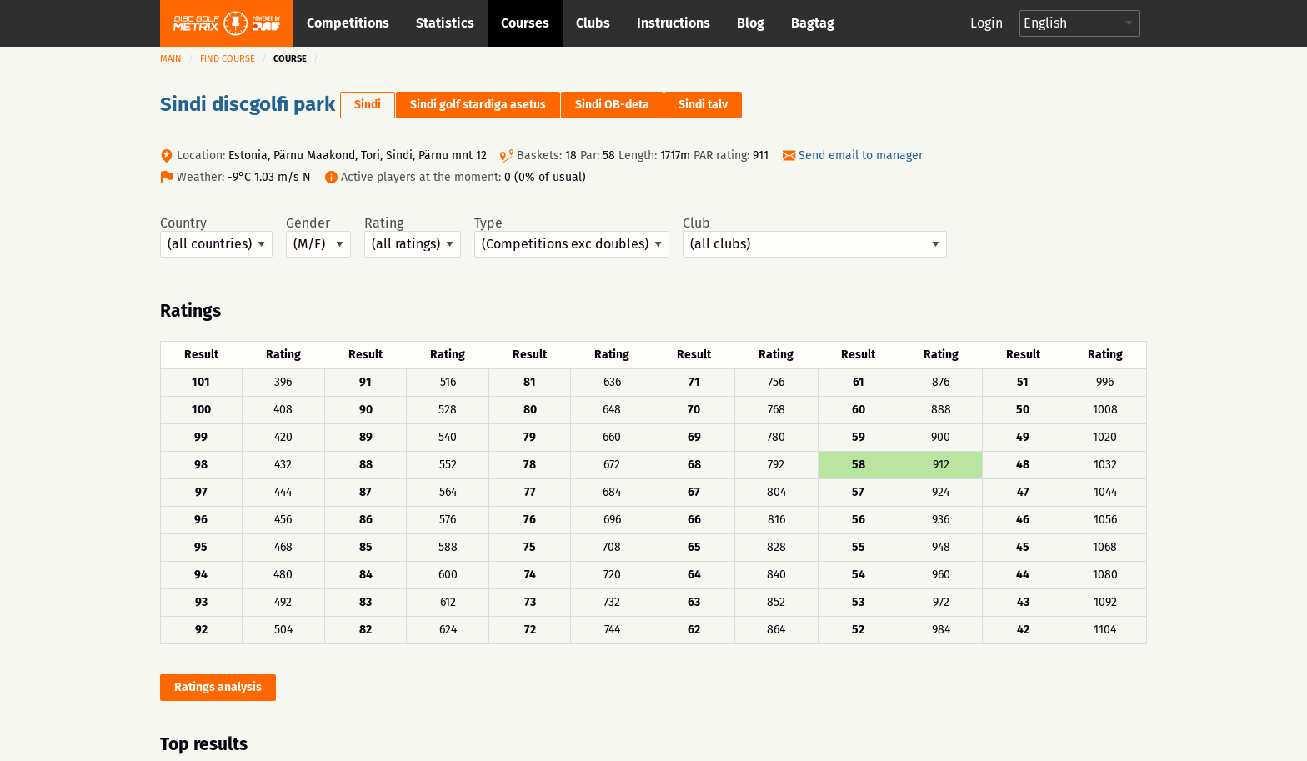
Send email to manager (861, 155)
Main (171, 58)
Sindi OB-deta (612, 105)
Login (986, 23)
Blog (750, 23)
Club (815, 237)
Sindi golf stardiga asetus (478, 105)
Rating (412, 237)
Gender (318, 237)
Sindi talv (703, 105)
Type (571, 237)
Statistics (445, 23)
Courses (525, 23)
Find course (227, 58)
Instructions (673, 23)
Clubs (593, 23)
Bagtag (812, 23)
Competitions (348, 23)
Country (216, 237)
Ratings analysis (218, 687)
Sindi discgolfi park (247, 104)
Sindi (367, 105)
